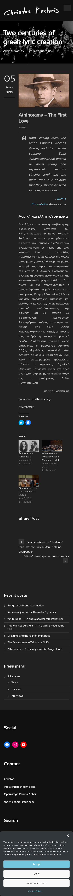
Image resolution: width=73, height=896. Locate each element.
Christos (9, 779)
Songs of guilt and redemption (25, 605)
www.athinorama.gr (39, 399)
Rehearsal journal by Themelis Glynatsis (31, 612)
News (14, 682)
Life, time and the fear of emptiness (28, 636)
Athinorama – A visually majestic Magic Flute (34, 649)
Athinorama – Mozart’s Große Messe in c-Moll (50, 456)
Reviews (23, 128)
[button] (68, 835)
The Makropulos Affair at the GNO (28, 642)
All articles (13, 676)
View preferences (37, 883)
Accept (37, 864)
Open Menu (67, 8)
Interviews (17, 696)
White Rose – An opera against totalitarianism (35, 619)
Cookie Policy (34, 891)
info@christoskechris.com (20, 787)
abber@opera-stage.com (19, 802)
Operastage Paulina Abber (20, 794)
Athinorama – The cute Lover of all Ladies (28, 491)
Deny (36, 873)
